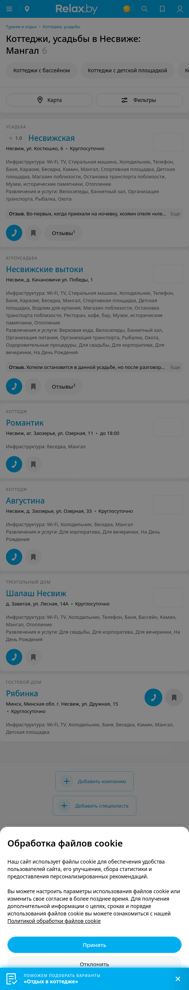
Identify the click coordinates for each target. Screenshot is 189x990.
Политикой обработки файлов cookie (54, 920)
